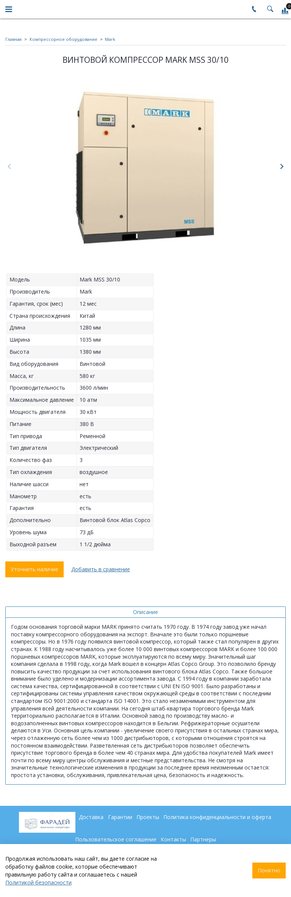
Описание (145, 612)
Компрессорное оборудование (63, 39)
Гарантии (120, 817)
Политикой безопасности (38, 882)
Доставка (91, 817)
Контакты (173, 839)
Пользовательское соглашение (115, 839)
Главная (13, 39)
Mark (110, 39)
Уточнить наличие (34, 569)
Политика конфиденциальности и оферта (217, 817)
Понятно (269, 870)
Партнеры (203, 839)
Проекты (147, 817)
